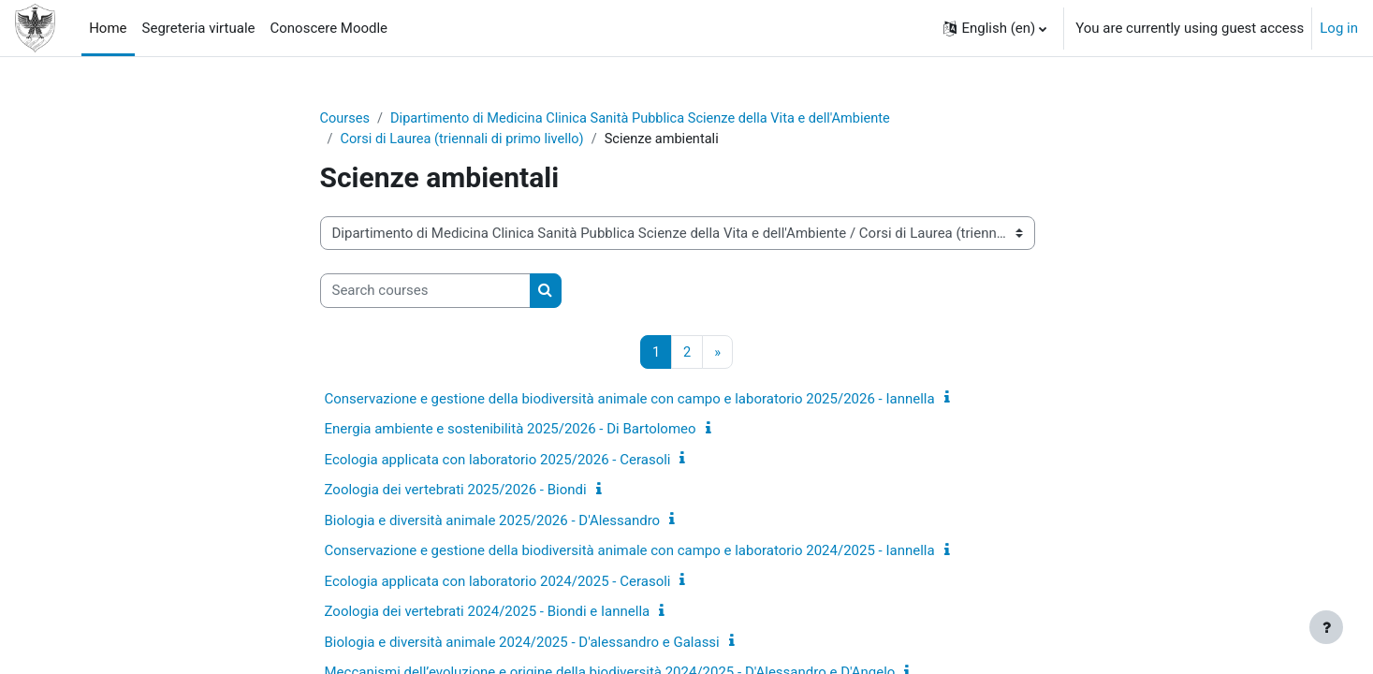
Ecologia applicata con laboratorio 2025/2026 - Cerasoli (498, 461)
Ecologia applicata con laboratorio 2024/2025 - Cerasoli (498, 583)
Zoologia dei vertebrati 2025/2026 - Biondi (456, 491)
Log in (1339, 28)
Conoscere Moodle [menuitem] (328, 28)
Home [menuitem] (107, 28)
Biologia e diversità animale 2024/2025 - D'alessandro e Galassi (522, 644)
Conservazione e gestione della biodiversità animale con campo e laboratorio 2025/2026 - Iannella (630, 400)
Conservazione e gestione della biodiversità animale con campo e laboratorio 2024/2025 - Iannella (630, 552)
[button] (994, 28)
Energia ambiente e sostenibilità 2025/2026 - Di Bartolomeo (510, 430)
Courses (346, 118)
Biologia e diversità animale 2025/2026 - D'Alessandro (493, 522)
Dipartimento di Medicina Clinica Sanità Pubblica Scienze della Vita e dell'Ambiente (649, 118)
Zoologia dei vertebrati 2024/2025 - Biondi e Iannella (487, 613)
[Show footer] (1326, 627)
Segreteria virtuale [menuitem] (199, 28)
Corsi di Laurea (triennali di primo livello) (466, 140)
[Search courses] (425, 292)
